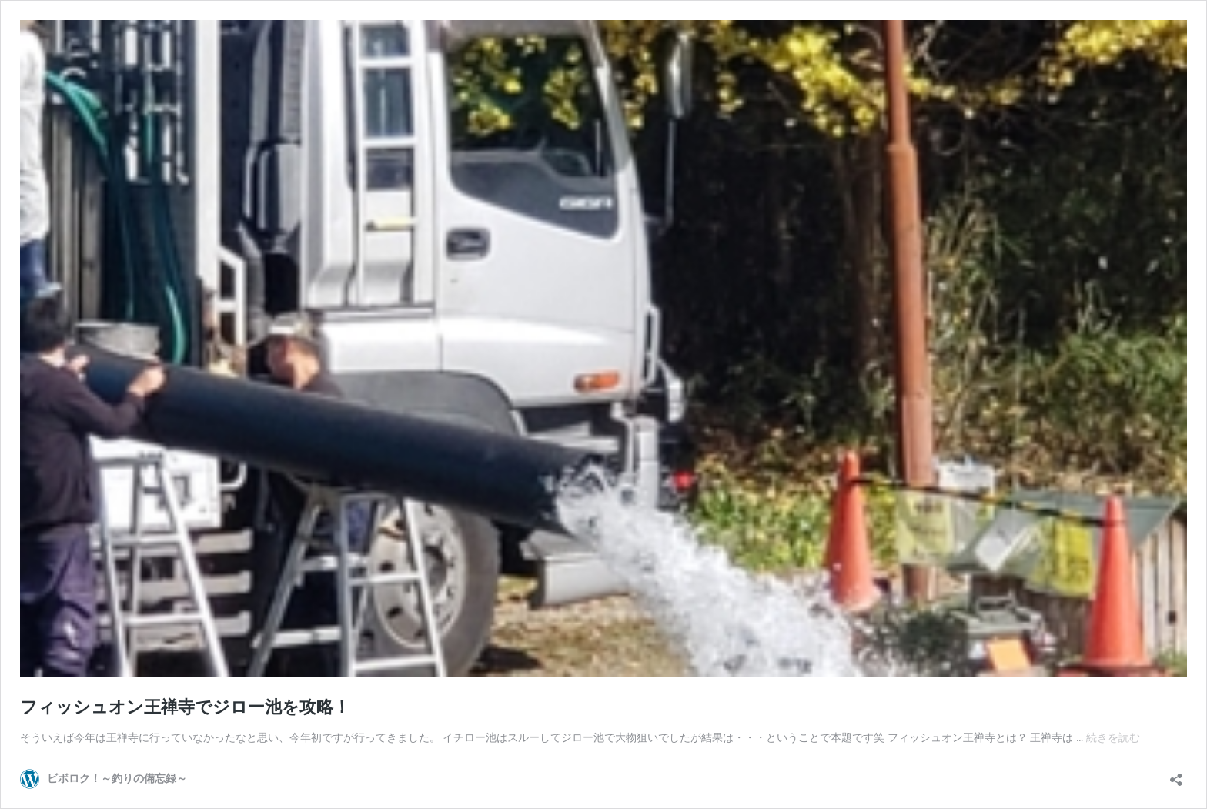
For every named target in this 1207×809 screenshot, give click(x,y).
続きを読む (1113, 737)
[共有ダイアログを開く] (1176, 775)
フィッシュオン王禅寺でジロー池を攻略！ (185, 707)
